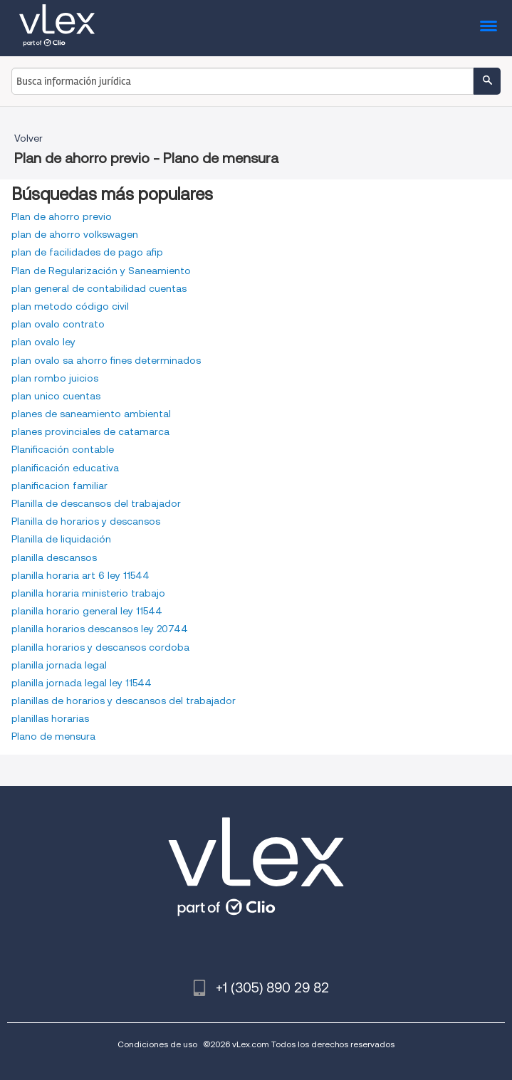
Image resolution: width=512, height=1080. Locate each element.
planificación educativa (65, 467)
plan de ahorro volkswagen (74, 234)
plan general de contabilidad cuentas (99, 288)
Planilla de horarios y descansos (85, 521)
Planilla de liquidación (61, 539)
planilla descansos (54, 557)
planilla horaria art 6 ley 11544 (80, 575)
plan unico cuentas (55, 396)
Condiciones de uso (157, 1044)
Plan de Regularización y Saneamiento (101, 270)
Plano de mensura (53, 736)
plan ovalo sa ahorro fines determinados (106, 360)
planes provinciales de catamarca (90, 431)
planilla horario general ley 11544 (86, 611)
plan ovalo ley (43, 341)
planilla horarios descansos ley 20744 (99, 628)
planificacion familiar (59, 485)
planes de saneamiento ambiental (91, 413)
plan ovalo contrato (58, 324)
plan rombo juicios (54, 378)
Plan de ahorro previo (61, 216)
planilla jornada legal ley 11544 (81, 682)
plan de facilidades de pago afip (87, 252)
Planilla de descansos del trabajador (96, 503)
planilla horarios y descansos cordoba (100, 647)
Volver (28, 138)
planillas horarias (50, 718)
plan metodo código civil (70, 306)
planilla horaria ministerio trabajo (88, 593)
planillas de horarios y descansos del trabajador (123, 700)
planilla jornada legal (59, 665)
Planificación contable (62, 449)
